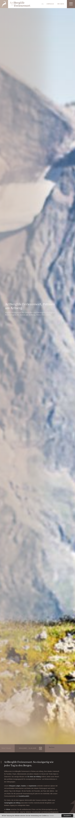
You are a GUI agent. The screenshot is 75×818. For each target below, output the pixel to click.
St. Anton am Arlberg (34, 776)
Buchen (61, 4)
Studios (23, 786)
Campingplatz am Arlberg (12, 803)
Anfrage (50, 4)
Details (51, 815)
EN (43, 4)
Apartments (33, 786)
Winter (8, 809)
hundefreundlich (24, 796)
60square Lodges (14, 786)
